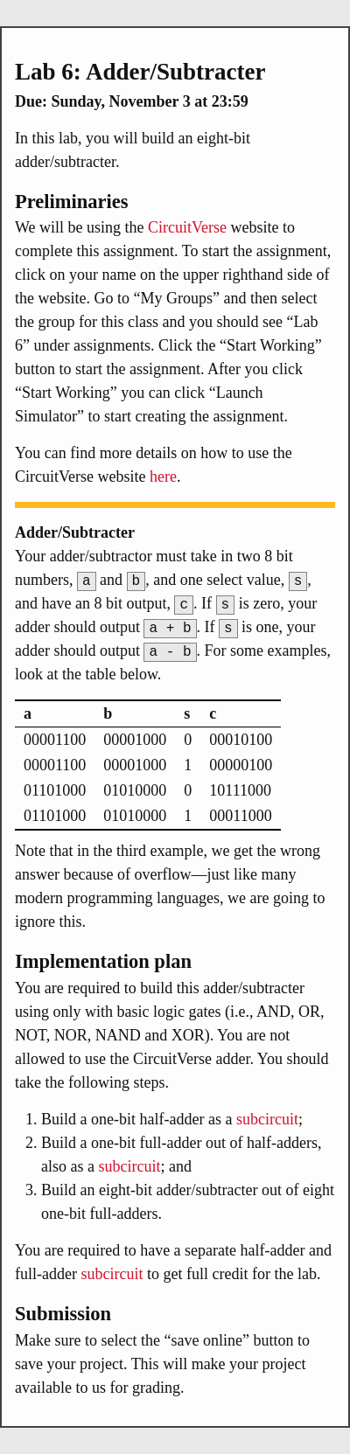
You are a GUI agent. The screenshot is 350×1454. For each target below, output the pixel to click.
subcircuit (267, 1119)
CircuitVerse (187, 227)
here (163, 476)
